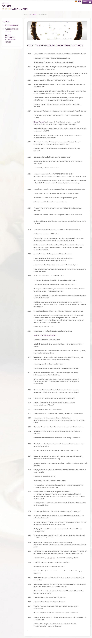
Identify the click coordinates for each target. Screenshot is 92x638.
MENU (87, 2)
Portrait (34, 14)
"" (39, 122)
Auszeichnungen (11, 25)
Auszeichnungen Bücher (11, 30)
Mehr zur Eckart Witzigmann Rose (44, 335)
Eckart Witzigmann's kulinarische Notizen (10, 38)
